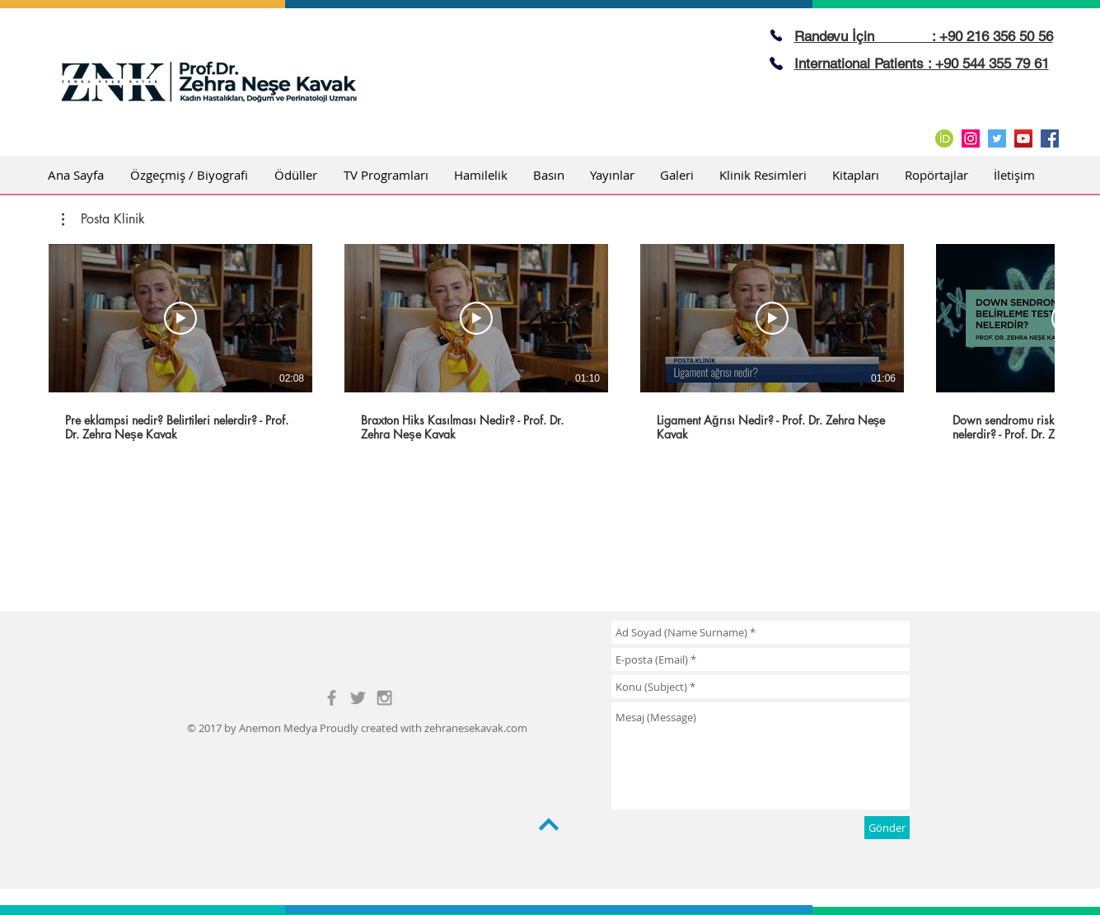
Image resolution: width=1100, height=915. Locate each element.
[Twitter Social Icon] (997, 138)
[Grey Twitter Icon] (358, 697)
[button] (103, 219)
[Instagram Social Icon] (971, 138)
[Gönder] (887, 827)
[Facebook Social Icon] (1050, 138)
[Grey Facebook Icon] (331, 697)
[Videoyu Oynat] (180, 318)
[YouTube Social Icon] (1023, 138)
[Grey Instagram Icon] (384, 697)
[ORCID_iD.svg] (944, 138)
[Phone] (776, 35)
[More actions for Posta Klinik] (103, 219)
